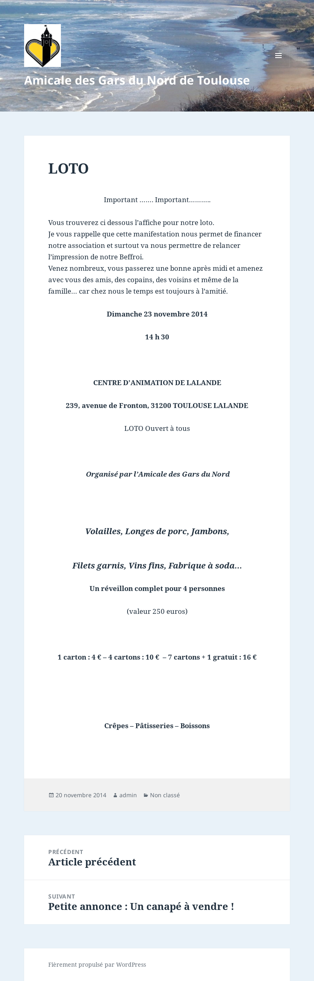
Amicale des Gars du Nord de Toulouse (137, 80)
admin (128, 795)
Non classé (165, 795)
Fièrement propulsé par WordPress (97, 964)
